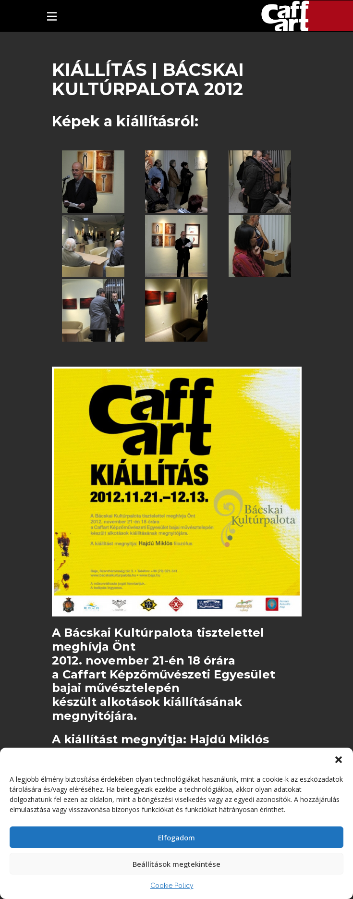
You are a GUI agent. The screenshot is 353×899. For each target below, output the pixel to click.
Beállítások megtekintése (176, 864)
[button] (338, 759)
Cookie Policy (172, 885)
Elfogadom (176, 837)
